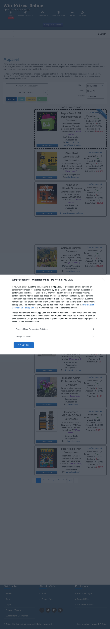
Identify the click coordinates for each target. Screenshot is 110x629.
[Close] (104, 280)
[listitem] (55, 329)
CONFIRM (27, 345)
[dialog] (55, 315)
